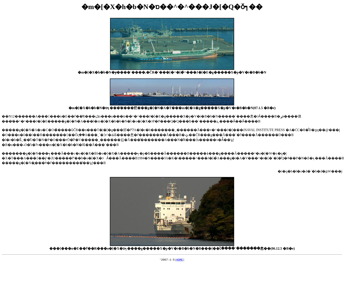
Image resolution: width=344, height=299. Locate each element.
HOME (179, 260)
